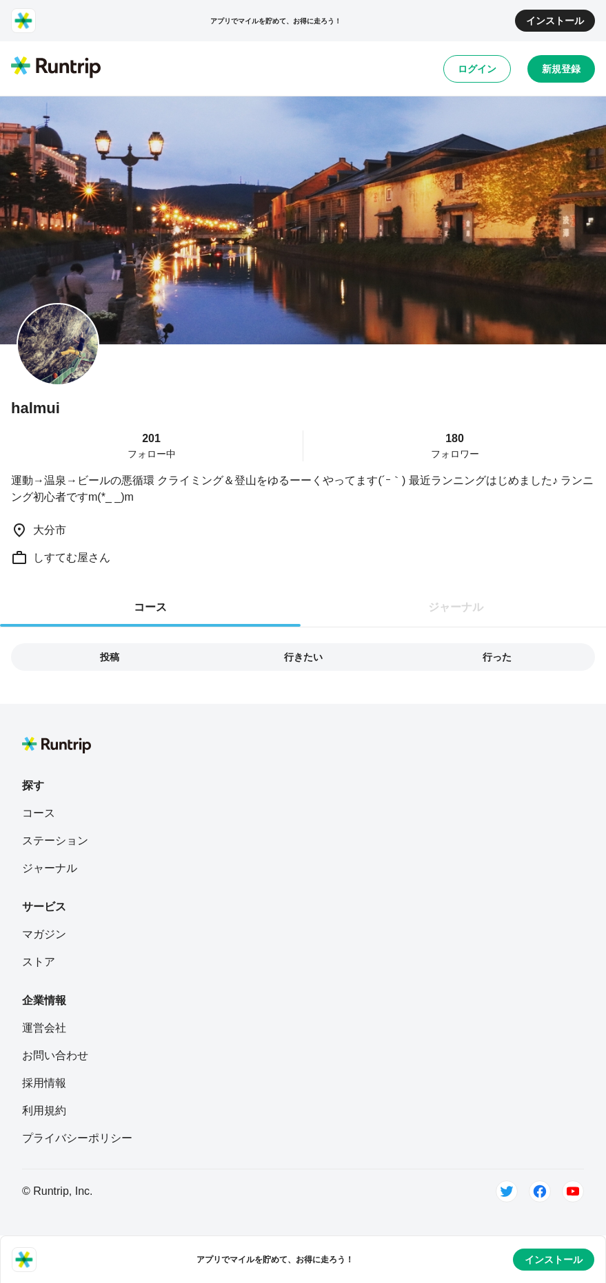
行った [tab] (497, 657)
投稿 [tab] (109, 657)
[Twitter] (507, 1191)
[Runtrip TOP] (56, 68)
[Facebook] (540, 1191)
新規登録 (561, 68)
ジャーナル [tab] (455, 607)
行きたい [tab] (303, 657)
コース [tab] (150, 607)
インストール (555, 20)
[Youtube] (573, 1191)
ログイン (477, 68)
